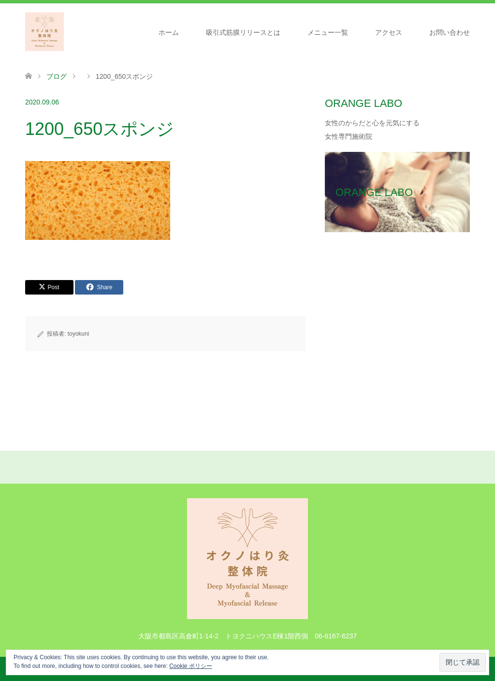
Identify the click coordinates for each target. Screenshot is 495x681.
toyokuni (78, 333)
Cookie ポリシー (190, 666)
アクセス (388, 32)
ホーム (169, 32)
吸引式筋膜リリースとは (243, 32)
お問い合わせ (449, 32)
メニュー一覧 (327, 32)
